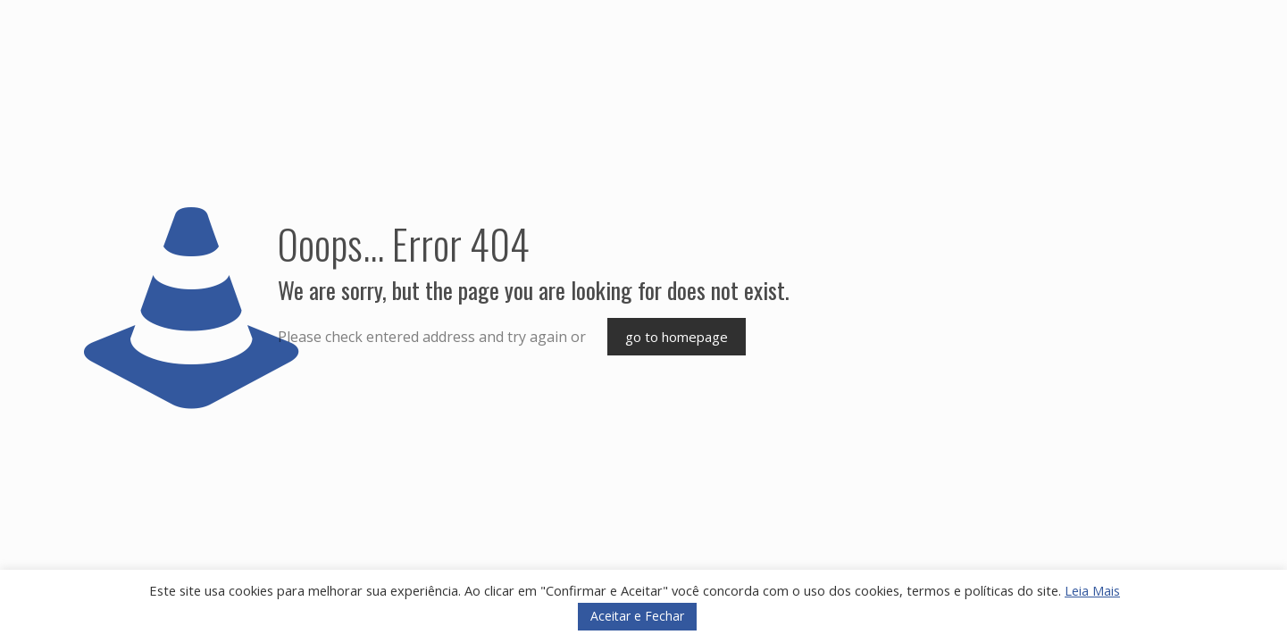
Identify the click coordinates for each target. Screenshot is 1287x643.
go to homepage (676, 337)
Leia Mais (1092, 590)
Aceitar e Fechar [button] (637, 615)
